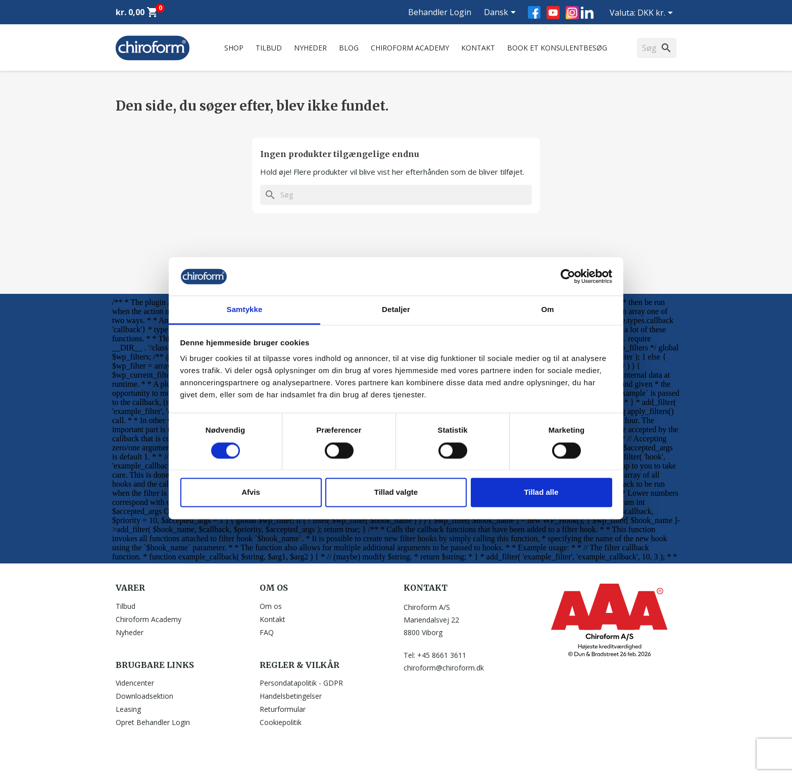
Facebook (534, 12)
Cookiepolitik (281, 722)
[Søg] (396, 195)
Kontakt (478, 48)
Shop (233, 48)
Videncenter (135, 683)
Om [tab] (547, 309)
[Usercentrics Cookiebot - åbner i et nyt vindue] (568, 276)
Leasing (128, 709)
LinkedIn (587, 12)
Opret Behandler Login (153, 722)
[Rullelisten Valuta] (656, 14)
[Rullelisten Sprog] (501, 13)
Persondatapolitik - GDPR (301, 683)
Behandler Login (439, 12)
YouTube (553, 12)
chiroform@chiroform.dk (444, 667)
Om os (271, 606)
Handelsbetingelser (291, 696)
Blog (349, 48)
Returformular (283, 709)
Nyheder (310, 48)
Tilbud (269, 48)
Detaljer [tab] (396, 309)
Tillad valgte (396, 492)
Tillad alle (541, 492)
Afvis (250, 492)
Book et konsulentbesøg (557, 48)
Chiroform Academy (410, 48)
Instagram (572, 12)
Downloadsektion (144, 696)
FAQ (267, 632)
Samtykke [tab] (245, 309)
